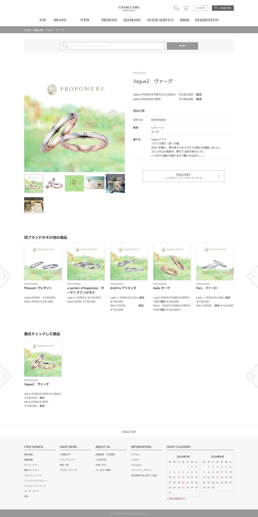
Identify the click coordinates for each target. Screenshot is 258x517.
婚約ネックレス (31, 470)
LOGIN (200, 8)
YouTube (135, 454)
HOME (27, 29)
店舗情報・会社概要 (105, 454)
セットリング (30, 464)
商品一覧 (38, 29)
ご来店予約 (225, 8)
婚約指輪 (28, 454)
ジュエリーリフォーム (35, 485)
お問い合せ (100, 464)
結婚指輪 (28, 459)
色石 (26, 496)
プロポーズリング (68, 470)
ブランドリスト (67, 459)
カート (186, 8)
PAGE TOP (129, 432)
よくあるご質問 (103, 470)
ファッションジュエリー (36, 480)
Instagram (136, 464)
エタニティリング (32, 475)
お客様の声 (65, 454)
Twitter (135, 459)
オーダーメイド (31, 491)
